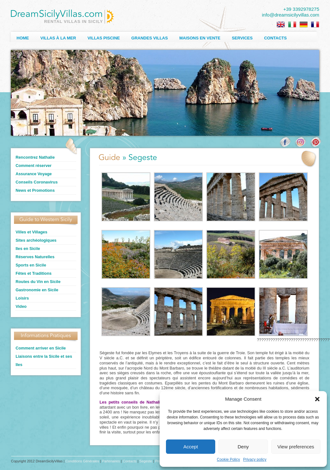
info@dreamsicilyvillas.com (290, 14)
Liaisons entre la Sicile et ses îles (44, 360)
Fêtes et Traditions (34, 273)
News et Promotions (35, 190)
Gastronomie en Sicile (37, 289)
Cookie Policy (228, 459)
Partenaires (111, 461)
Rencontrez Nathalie (35, 157)
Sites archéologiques (36, 240)
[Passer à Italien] (292, 24)
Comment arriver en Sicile (41, 348)
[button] (317, 399)
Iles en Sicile (28, 248)
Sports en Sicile (31, 265)
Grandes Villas (149, 38)
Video (21, 306)
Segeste (145, 461)
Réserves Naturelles (35, 256)
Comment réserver (34, 165)
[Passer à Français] (315, 24)
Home (23, 38)
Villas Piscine (103, 38)
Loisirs (22, 298)
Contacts (275, 38)
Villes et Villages (31, 232)
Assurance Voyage (34, 173)
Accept (190, 446)
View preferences (296, 446)
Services (242, 38)
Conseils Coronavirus (37, 182)
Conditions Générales (82, 461)
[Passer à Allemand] (303, 24)
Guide (109, 158)
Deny (243, 446)
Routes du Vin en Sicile (38, 281)
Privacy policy (254, 459)
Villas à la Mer (58, 38)
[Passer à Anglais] (281, 24)
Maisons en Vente (199, 38)
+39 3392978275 (301, 9)
